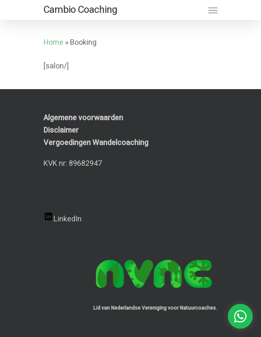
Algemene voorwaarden (83, 118)
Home (53, 42)
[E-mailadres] (137, 226)
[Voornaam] (137, 254)
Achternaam (43, 268)
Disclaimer (61, 130)
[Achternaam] (137, 281)
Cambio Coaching (80, 10)
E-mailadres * (45, 213)
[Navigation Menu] (213, 10)
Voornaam (40, 241)
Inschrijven (136, 302)
